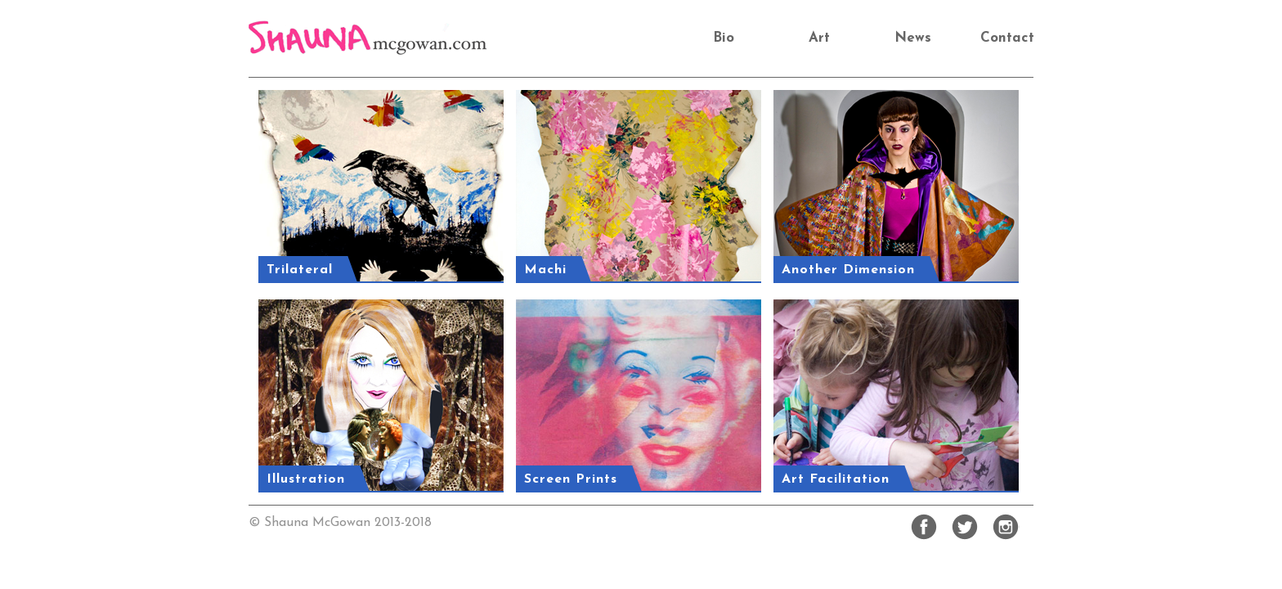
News (912, 38)
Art (819, 38)
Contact (1007, 38)
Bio (723, 38)
